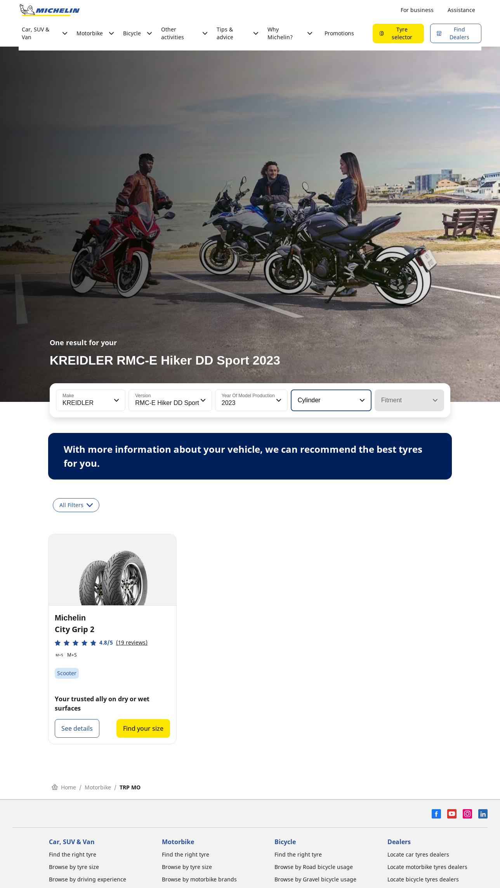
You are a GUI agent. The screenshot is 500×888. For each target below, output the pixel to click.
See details (77, 728)
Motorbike (98, 787)
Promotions (339, 33)
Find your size (143, 728)
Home (64, 787)
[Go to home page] (50, 10)
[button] (116, 400)
